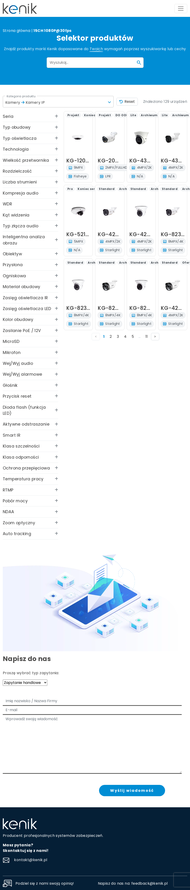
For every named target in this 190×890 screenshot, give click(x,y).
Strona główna (16, 30)
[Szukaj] (139, 62)
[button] (58, 101)
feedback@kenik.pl (149, 883)
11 (146, 336)
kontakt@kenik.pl (25, 860)
